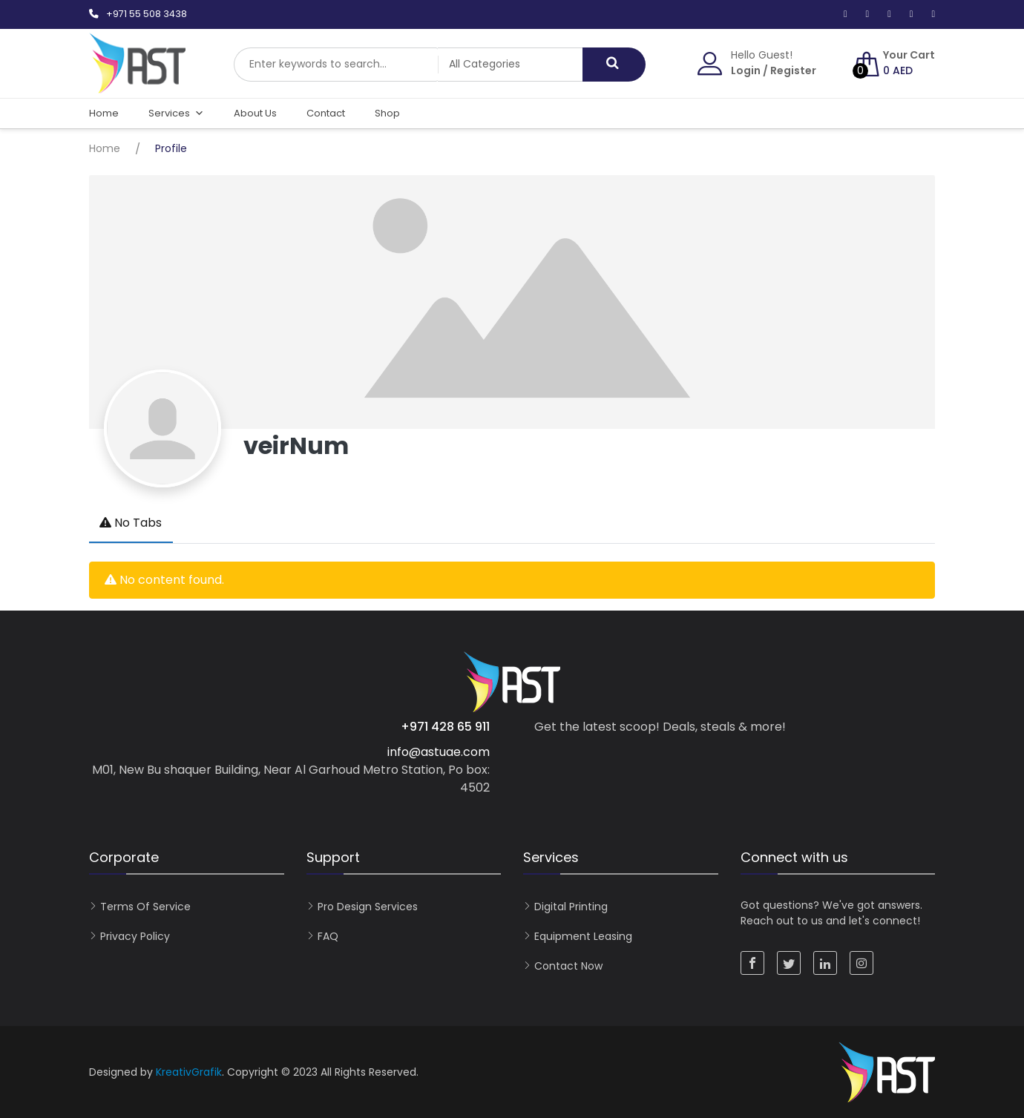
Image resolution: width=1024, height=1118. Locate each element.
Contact (325, 113)
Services (176, 113)
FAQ (328, 936)
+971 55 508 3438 (146, 13)
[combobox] (341, 64)
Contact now (568, 965)
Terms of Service (145, 906)
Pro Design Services (368, 906)
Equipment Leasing (583, 936)
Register (793, 70)
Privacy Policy (135, 936)
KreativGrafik (189, 1072)
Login (746, 70)
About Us (255, 113)
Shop (387, 113)
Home (104, 113)
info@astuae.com (438, 751)
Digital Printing (571, 906)
